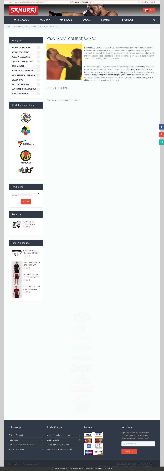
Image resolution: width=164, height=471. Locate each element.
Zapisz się (129, 451)
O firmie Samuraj (16, 435)
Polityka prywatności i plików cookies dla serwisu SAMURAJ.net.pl (78, 468)
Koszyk (152, 2)
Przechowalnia (143, 2)
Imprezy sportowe (16, 449)
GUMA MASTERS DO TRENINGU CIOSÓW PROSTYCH (30, 251)
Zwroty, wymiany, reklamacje (58, 445)
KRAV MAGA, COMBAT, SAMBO (25, 27)
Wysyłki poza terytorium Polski (59, 449)
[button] (149, 10)
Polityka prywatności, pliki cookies (23, 445)
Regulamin (13, 440)
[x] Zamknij (109, 468)
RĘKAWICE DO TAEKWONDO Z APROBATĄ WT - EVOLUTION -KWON (30, 223)
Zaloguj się (31, 2)
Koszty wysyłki (53, 440)
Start (8, 27)
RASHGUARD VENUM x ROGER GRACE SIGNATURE (31, 264)
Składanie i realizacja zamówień (60, 435)
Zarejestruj (41, 2)
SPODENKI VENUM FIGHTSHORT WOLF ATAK (30, 276)
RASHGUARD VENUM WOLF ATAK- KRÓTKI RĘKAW (31, 288)
